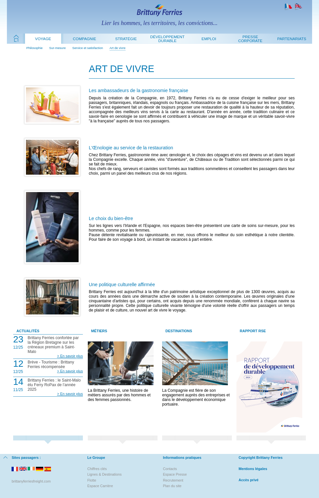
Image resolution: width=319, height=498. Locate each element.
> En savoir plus (70, 356)
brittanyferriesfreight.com (31, 481)
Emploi (209, 39)
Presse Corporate (250, 39)
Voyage (43, 39)
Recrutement (173, 480)
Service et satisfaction (87, 48)
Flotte (91, 480)
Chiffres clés (97, 469)
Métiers (99, 331)
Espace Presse (175, 474)
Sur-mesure (57, 48)
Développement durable (167, 39)
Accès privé (248, 480)
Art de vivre (118, 48)
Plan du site (172, 486)
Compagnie (84, 39)
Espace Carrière (100, 486)
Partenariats (291, 39)
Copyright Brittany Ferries (260, 458)
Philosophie (34, 48)
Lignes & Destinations (104, 474)
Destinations (178, 331)
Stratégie (126, 39)
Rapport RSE (253, 331)
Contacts (170, 469)
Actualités (27, 331)
